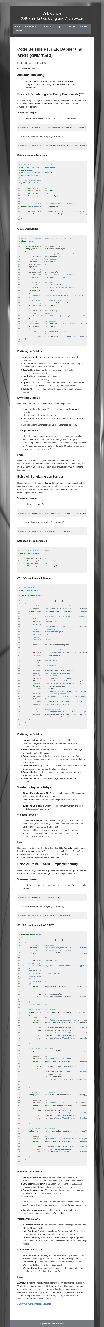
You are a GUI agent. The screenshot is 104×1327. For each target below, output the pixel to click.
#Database (46, 1304)
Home (17, 26)
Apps (59, 26)
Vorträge (71, 26)
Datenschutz (58, 1323)
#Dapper (37, 1304)
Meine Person (31, 26)
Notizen (83, 26)
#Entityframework (25, 1304)
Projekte (47, 26)
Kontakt (18, 31)
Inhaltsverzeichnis (27, 68)
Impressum (45, 1323)
